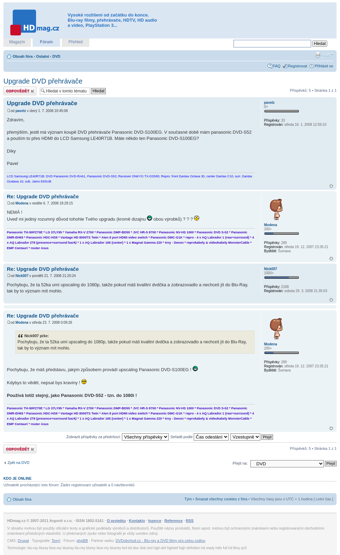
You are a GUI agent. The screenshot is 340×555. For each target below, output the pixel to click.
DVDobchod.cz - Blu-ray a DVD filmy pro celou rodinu (160, 541)
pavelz (20, 111)
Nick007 (22, 276)
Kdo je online (17, 478)
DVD (56, 56)
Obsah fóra (23, 56)
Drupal (23, 541)
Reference (174, 521)
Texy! (56, 541)
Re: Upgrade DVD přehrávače (43, 196)
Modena (22, 203)
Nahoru (331, 186)
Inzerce (154, 521)
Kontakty (137, 521)
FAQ (277, 66)
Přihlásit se (324, 66)
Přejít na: (240, 463)
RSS (190, 521)
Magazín (17, 42)
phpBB (82, 541)
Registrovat (297, 66)
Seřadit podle (199, 437)
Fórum (46, 42)
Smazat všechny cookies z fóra (221, 499)
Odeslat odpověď (19, 91)
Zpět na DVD (19, 462)
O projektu (116, 521)
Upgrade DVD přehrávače (42, 81)
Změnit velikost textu (328, 55)
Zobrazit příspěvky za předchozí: (117, 437)
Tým (188, 499)
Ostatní (42, 56)
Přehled (75, 42)
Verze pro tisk (317, 55)
